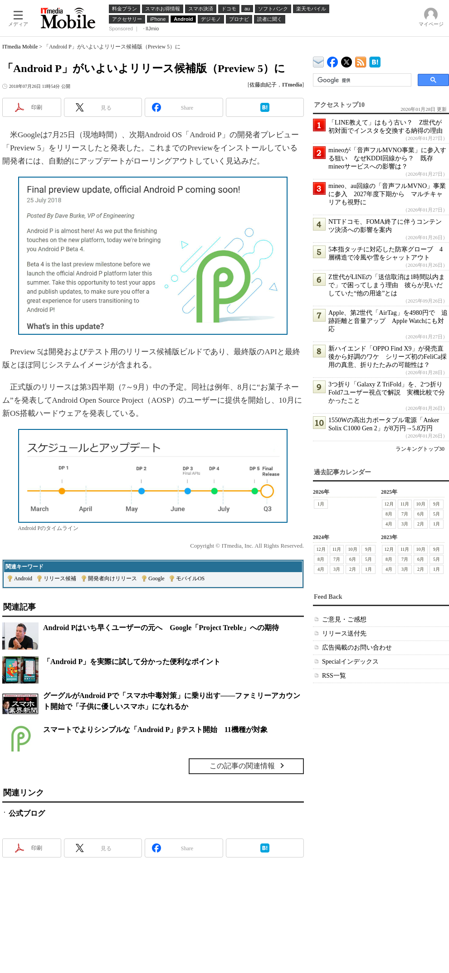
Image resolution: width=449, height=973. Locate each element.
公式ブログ (27, 813)
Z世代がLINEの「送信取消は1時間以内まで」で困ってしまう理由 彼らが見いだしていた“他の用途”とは (386, 285)
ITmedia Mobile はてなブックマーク (375, 60)
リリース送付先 (344, 633)
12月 (389, 503)
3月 (404, 523)
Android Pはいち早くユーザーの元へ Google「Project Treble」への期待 (161, 627)
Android (23, 578)
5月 (436, 513)
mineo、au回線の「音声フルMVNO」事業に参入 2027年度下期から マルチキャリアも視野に (387, 194)
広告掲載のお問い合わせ (357, 647)
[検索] (361, 80)
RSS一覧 (334, 675)
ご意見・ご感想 (344, 619)
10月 (420, 503)
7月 (404, 513)
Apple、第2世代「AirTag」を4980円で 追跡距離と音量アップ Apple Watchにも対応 (388, 320)
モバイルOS (190, 578)
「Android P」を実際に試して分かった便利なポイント (131, 661)
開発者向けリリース (112, 578)
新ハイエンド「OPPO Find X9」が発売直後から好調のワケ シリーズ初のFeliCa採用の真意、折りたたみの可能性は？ (387, 356)
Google (156, 578)
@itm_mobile (346, 60)
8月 (389, 513)
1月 (320, 503)
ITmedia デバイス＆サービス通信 (318, 60)
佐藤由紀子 (263, 85)
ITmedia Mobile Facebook (332, 60)
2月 (420, 523)
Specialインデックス (350, 661)
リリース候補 (60, 578)
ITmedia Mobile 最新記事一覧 (360, 60)
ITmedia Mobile (20, 46)
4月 (389, 523)
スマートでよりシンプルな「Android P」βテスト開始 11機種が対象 (155, 729)
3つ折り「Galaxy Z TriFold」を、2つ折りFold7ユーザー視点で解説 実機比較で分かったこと (386, 392)
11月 (405, 503)
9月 (436, 503)
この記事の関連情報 (242, 766)
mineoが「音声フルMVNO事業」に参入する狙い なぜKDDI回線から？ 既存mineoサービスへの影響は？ (387, 158)
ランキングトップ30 (419, 449)
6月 (420, 513)
